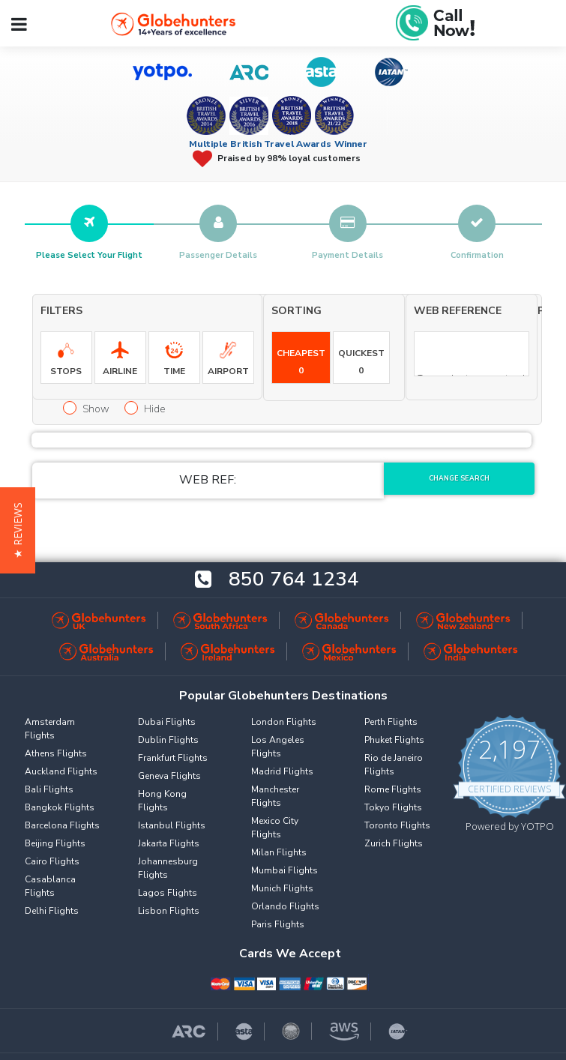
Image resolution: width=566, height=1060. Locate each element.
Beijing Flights (55, 843)
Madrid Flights (282, 771)
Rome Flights (392, 789)
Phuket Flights (394, 740)
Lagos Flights (167, 893)
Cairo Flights (52, 861)
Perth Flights (391, 722)
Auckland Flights (61, 771)
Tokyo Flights (393, 807)
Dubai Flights (167, 722)
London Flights (283, 722)
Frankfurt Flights (173, 758)
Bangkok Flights (59, 807)
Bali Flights (49, 789)
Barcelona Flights (62, 825)
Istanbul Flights (171, 825)
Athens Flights (56, 753)
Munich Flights (282, 888)
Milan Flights (279, 852)
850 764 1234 (294, 580)
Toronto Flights (397, 825)
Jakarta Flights (168, 843)
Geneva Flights (169, 776)
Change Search (459, 478)
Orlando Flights (285, 906)
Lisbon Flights (168, 911)
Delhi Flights (52, 911)
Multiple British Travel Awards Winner (278, 144)
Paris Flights (277, 924)
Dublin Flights (168, 740)
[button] (17, 530)
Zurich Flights (393, 843)
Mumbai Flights (284, 870)
